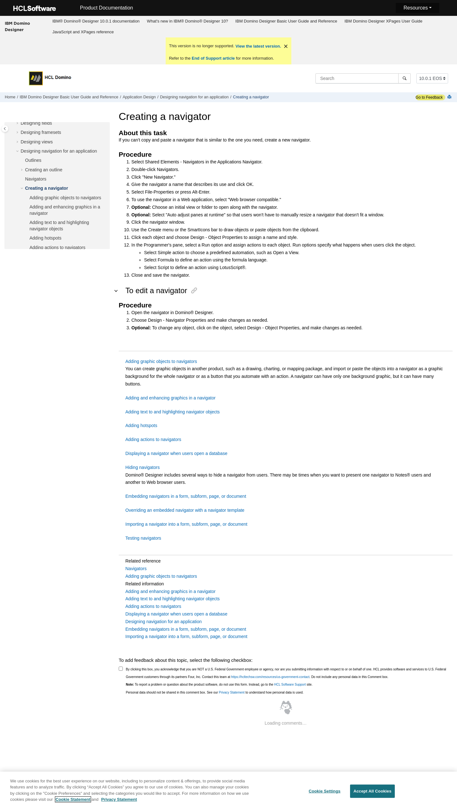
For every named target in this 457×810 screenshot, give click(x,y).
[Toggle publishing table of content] (5, 128)
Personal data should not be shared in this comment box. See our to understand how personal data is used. (215, 692)
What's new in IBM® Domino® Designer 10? (187, 21)
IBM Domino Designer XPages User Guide (383, 21)
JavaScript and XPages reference (83, 32)
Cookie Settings (325, 795)
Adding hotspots (45, 237)
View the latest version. (257, 46)
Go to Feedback (429, 97)
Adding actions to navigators (57, 247)
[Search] (404, 78)
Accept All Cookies (373, 795)
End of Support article (213, 58)
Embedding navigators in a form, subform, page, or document (185, 496)
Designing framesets (41, 132)
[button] (18, 123)
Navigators (35, 178)
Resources (415, 7)
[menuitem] (96, 21)
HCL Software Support (290, 684)
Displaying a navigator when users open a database (176, 453)
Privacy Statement (231, 692)
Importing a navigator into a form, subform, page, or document (186, 524)
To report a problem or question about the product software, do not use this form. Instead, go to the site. (219, 684)
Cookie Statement (73, 803)
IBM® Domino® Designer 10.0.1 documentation (96, 21)
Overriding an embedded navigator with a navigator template (184, 510)
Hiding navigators (142, 467)
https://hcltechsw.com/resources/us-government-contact (270, 677)
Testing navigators (143, 538)
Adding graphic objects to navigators (65, 197)
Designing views (37, 141)
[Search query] (363, 78)
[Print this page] (450, 97)
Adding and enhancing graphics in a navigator (170, 397)
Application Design (139, 97)
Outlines (33, 160)
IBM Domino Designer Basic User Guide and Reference (286, 21)
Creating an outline (44, 169)
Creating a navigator (251, 97)
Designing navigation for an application (194, 97)
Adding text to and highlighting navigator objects (172, 411)
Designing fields (36, 123)
